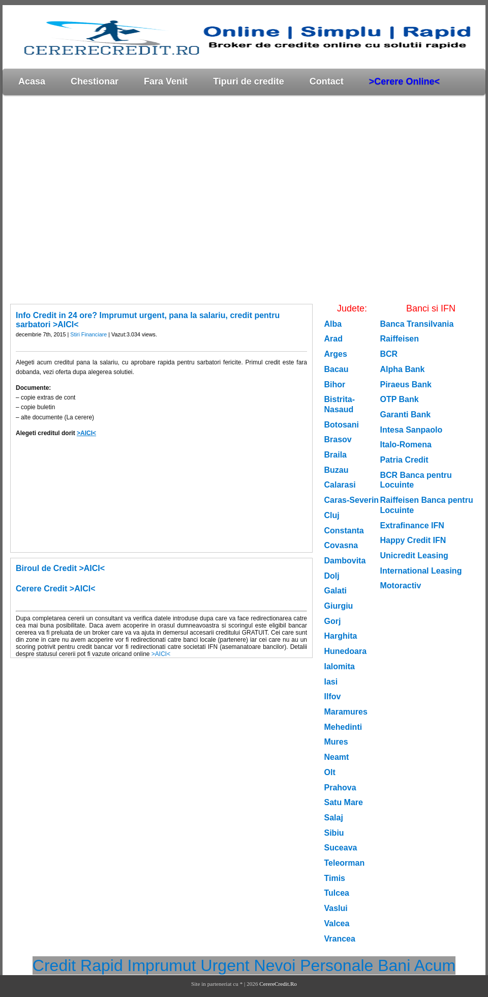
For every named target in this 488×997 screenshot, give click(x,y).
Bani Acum (416, 965)
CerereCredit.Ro (278, 984)
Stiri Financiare (88, 334)
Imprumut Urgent (189, 965)
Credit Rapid (78, 965)
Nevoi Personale (314, 965)
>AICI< (86, 433)
